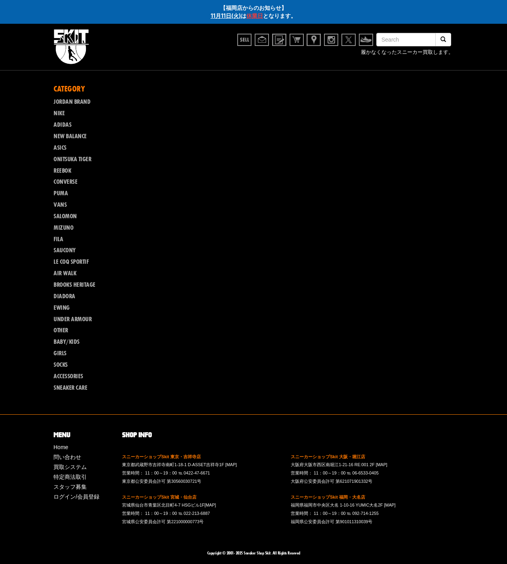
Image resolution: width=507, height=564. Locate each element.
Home (60, 447)
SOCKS (60, 365)
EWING (61, 308)
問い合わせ (67, 457)
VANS (60, 205)
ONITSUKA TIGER (72, 159)
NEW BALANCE (70, 136)
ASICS (60, 148)
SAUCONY (64, 250)
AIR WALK (64, 273)
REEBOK (62, 171)
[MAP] (231, 464)
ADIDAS (62, 125)
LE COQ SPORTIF (70, 262)
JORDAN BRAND (71, 102)
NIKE (59, 113)
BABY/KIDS (66, 342)
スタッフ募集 (70, 487)
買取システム (70, 467)
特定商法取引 (70, 477)
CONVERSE (65, 182)
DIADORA (64, 296)
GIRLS (60, 353)
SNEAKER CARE (70, 388)
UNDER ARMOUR (72, 319)
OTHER (60, 330)
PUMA (60, 193)
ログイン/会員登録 (76, 497)
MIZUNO (63, 228)
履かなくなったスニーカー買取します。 (407, 53)
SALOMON (65, 216)
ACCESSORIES (68, 376)
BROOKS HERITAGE (74, 285)
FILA (58, 239)
